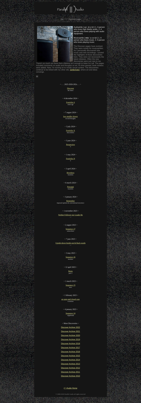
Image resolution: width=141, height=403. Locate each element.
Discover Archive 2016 (70, 352)
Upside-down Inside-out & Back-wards (71, 243)
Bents (70, 271)
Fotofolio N (70, 159)
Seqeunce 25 (70, 285)
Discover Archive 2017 (70, 348)
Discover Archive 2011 (70, 372)
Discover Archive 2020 (70, 335)
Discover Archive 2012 (70, 368)
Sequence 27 (70, 229)
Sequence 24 (70, 313)
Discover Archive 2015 (70, 356)
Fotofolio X (70, 131)
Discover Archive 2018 (70, 344)
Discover (70, 88)
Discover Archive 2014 (70, 360)
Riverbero (70, 173)
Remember (70, 201)
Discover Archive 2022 (70, 327)
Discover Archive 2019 (70, 340)
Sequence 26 (70, 257)
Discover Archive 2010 (70, 376)
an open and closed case (70, 299)
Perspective (70, 145)
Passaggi (70, 187)
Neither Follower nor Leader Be (70, 215)
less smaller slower (70, 116)
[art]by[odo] (74, 70)
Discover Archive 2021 (70, 331)
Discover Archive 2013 (70, 364)
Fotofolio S (70, 102)
